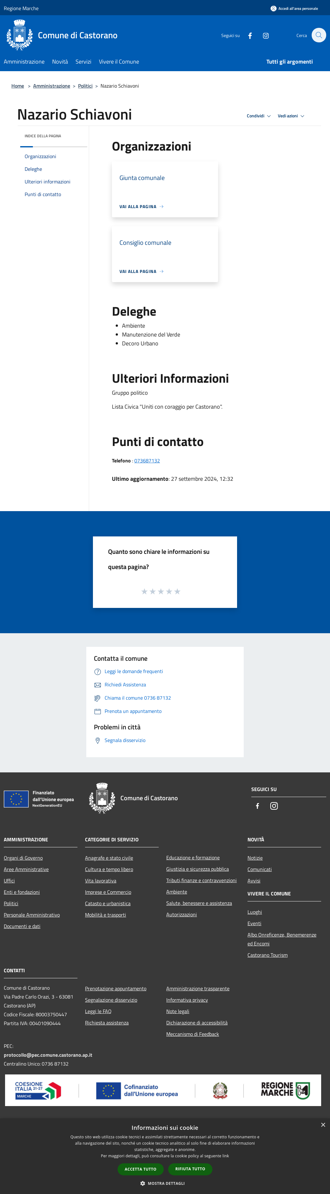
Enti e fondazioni (22, 892)
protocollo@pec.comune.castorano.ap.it (48, 1055)
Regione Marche (21, 8)
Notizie (255, 858)
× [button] (323, 1125)
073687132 (147, 460)
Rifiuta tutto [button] (190, 1169)
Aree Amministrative (26, 869)
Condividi (260, 116)
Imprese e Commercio (108, 892)
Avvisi (254, 880)
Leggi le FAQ (98, 1011)
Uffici (9, 880)
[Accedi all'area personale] (294, 8)
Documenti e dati (22, 926)
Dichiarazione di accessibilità (197, 1022)
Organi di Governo (23, 858)
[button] (165, 1183)
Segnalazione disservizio (111, 1000)
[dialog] (165, 1156)
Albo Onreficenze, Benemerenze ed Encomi (282, 939)
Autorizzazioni (181, 914)
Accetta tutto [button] (140, 1169)
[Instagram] (262, 35)
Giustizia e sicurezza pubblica (197, 869)
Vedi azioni (292, 116)
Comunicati (260, 869)
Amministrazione (51, 86)
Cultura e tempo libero (109, 869)
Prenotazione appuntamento (115, 988)
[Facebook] (246, 35)
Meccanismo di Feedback (192, 1034)
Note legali (177, 1011)
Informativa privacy (187, 1000)
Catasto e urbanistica (108, 903)
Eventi (254, 923)
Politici (85, 86)
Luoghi (255, 912)
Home (17, 86)
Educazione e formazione (193, 857)
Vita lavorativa (100, 880)
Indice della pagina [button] (43, 136)
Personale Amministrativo (32, 915)
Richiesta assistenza (107, 1022)
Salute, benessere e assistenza (199, 903)
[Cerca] (318, 35)
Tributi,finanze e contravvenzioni (201, 880)
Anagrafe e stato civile (109, 858)
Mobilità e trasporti (105, 915)
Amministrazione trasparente (197, 988)
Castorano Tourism (268, 955)
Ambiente (176, 891)
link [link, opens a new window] (226, 1156)
